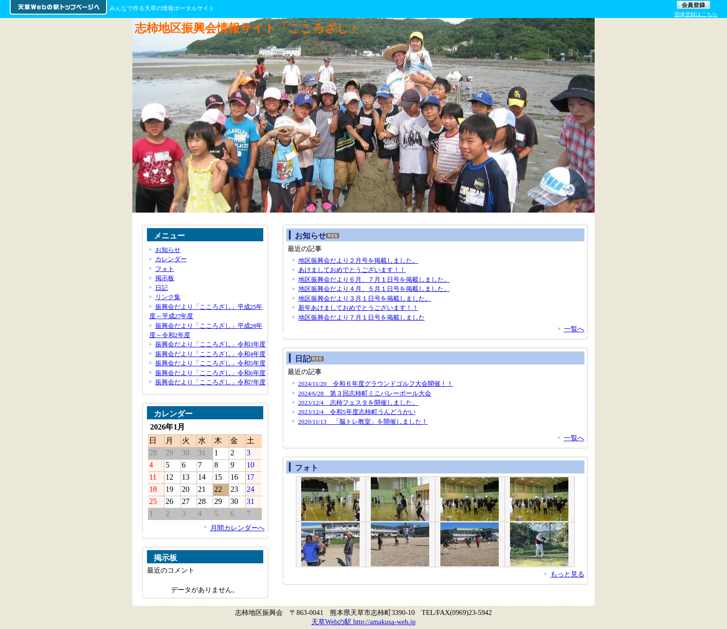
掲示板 (164, 278)
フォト (306, 468)
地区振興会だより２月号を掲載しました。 (358, 260)
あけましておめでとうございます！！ (352, 269)
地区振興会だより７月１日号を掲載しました (361, 317)
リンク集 (168, 297)
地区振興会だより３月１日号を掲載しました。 (364, 298)
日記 (161, 287)
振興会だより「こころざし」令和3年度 (210, 344)
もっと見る (567, 574)
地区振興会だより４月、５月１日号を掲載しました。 (374, 288)
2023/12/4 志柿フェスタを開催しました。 (358, 402)
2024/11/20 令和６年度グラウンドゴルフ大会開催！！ (376, 383)
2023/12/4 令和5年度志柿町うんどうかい (357, 411)
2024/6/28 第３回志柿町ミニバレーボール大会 (365, 393)
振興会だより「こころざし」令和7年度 (210, 382)
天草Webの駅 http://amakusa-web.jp (363, 622)
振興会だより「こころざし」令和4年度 (210, 354)
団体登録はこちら (695, 14)
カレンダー (171, 259)
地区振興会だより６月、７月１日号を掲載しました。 (374, 279)
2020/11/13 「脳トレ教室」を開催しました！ (363, 421)
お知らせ (168, 249)
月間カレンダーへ (237, 528)
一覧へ (574, 329)
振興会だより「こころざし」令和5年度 (210, 363)
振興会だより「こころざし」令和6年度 (210, 373)
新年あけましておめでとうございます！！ (358, 307)
